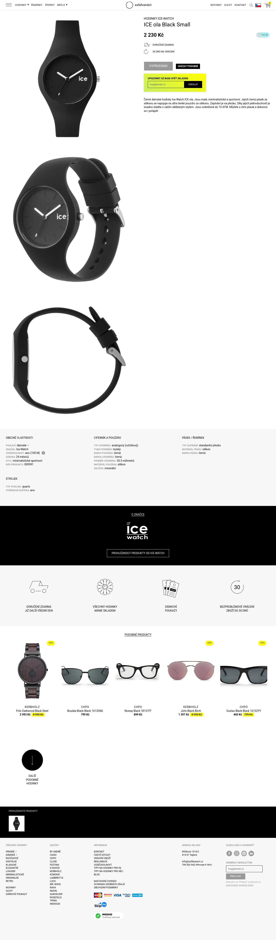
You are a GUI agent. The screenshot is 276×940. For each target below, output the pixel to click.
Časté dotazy (102, 855)
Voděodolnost (103, 864)
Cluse (53, 861)
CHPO (53, 858)
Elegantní (12, 868)
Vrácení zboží (102, 858)
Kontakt (99, 851)
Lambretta (56, 877)
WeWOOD (55, 904)
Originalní (12, 877)
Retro (9, 881)
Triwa (53, 900)
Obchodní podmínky (106, 887)
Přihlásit (235, 876)
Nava (53, 887)
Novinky (11, 887)
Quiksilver (56, 894)
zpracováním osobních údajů (239, 885)
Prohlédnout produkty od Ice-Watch (138, 553)
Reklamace (100, 861)
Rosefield (56, 897)
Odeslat (193, 84)
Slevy (9, 891)
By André (55, 851)
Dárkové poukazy (16, 894)
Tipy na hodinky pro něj (108, 871)
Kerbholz (56, 871)
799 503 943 (188, 864)
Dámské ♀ (11, 855)
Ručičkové (12, 858)
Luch (53, 881)
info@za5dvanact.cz (192, 861)
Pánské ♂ (11, 851)
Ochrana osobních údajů (109, 884)
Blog (97, 874)
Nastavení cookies (105, 881)
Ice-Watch (166, 18)
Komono (55, 874)
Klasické (11, 864)
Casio (53, 855)
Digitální (11, 861)
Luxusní (10, 871)
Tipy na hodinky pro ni (107, 868)
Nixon (53, 891)
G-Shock (55, 868)
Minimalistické (15, 874)
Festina (54, 864)
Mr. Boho (55, 884)
